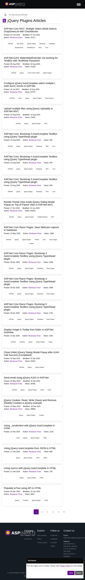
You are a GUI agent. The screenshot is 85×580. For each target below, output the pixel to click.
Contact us (28, 539)
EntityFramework (42, 217)
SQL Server (20, 43)
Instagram (54, 539)
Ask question (42, 535)
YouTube (53, 542)
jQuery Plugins (31, 43)
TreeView (25, 500)
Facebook (54, 535)
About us (27, 535)
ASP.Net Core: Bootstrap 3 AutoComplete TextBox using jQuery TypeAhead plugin (30, 135)
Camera (31, 243)
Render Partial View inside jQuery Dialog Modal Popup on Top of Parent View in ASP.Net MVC (29, 203)
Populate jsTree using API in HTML (22, 488)
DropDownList (19, 47)
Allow (71, 573)
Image (50, 342)
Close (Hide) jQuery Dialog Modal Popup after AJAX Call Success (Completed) (31, 353)
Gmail (49, 390)
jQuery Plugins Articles (26, 20)
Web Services (49, 98)
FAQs (39, 539)
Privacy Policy (65, 566)
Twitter (52, 546)
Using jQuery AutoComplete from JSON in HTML (30, 448)
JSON (45, 458)
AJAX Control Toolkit (33, 73)
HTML (45, 438)
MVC (40, 47)
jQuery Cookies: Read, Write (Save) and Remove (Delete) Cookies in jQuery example (30, 401)
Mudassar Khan (16, 37)
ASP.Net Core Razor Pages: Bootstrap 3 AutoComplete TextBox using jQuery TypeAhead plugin (29, 256)
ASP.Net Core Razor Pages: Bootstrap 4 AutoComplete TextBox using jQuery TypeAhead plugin (29, 281)
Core (46, 47)
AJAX (20, 98)
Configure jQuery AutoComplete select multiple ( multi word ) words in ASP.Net (29, 84)
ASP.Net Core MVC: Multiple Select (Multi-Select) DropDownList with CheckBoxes (30, 30)
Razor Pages (53, 239)
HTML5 (37, 239)
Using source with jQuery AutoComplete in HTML (30, 468)
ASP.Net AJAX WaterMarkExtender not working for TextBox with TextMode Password (31, 59)
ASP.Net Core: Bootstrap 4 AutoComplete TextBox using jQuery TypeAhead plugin (30, 158)
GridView (22, 342)
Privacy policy (42, 542)
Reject (78, 573)
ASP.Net (10, 43)
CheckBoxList (31, 47)
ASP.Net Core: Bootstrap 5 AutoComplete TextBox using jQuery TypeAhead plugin (30, 180)
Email (42, 390)
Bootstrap (42, 43)
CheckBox (52, 43)
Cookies (41, 415)
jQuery (22, 73)
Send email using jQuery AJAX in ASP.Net (26, 377)
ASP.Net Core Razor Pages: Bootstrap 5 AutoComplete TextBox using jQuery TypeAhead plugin (29, 307)
